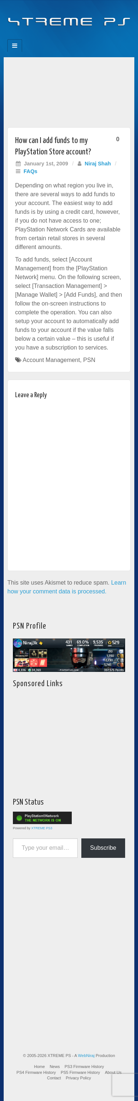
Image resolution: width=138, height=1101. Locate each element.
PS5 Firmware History (80, 1072)
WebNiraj (86, 1055)
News (55, 1066)
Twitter (74, 37)
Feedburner (54, 37)
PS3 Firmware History (84, 1066)
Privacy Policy (78, 1078)
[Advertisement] (69, 90)
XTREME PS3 (41, 828)
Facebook (44, 37)
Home (39, 1066)
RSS (94, 37)
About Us (113, 1072)
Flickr (64, 37)
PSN (89, 360)
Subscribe (103, 848)
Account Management (51, 360)
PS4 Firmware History (36, 1072)
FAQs (31, 171)
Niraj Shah (98, 164)
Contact (54, 1078)
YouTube (84, 37)
